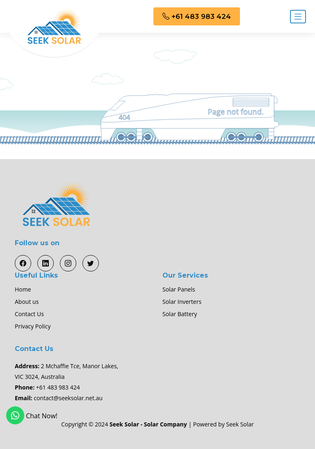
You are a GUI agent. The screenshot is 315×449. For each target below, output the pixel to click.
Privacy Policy (32, 326)
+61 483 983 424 (196, 16)
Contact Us (29, 314)
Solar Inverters (181, 302)
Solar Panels (178, 289)
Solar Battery (179, 314)
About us (27, 302)
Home (23, 289)
